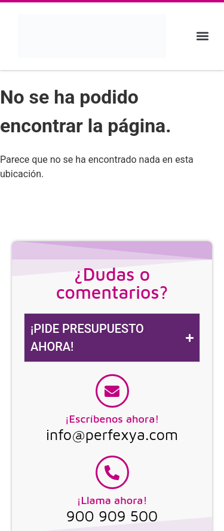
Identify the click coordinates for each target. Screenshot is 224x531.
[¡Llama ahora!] (112, 472)
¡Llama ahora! (112, 500)
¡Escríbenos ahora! (112, 418)
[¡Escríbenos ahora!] (112, 391)
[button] (202, 36)
